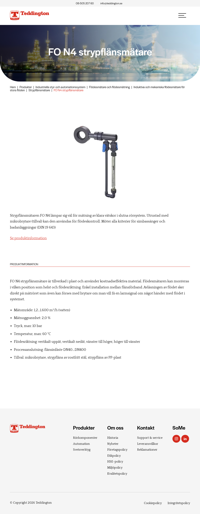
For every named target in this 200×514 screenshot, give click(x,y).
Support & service (149, 438)
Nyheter (113, 444)
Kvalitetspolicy (117, 473)
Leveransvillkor (147, 444)
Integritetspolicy (179, 503)
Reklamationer (147, 449)
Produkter (26, 87)
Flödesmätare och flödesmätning (109, 87)
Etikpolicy (114, 455)
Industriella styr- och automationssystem (60, 87)
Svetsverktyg (81, 449)
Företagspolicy (117, 449)
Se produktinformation (28, 238)
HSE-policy (115, 461)
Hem (13, 87)
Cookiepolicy (153, 503)
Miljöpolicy (114, 467)
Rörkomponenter (85, 438)
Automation (81, 444)
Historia (112, 438)
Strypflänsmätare (39, 90)
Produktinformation (24, 264)
